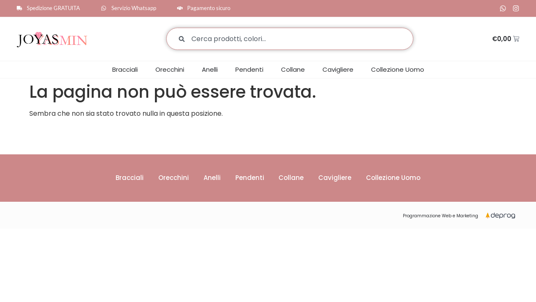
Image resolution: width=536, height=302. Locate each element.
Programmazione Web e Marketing (440, 216)
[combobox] (289, 39)
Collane (293, 69)
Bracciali (125, 69)
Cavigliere (337, 69)
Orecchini (169, 69)
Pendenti (249, 69)
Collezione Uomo (397, 69)
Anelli (210, 69)
